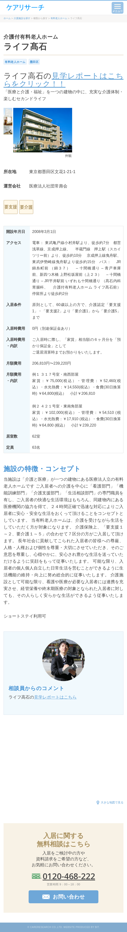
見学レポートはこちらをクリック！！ (63, 80)
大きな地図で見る (112, 802)
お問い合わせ (69, 897)
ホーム (7, 18)
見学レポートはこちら (55, 697)
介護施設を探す (22, 18)
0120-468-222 (69, 876)
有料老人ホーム (59, 18)
